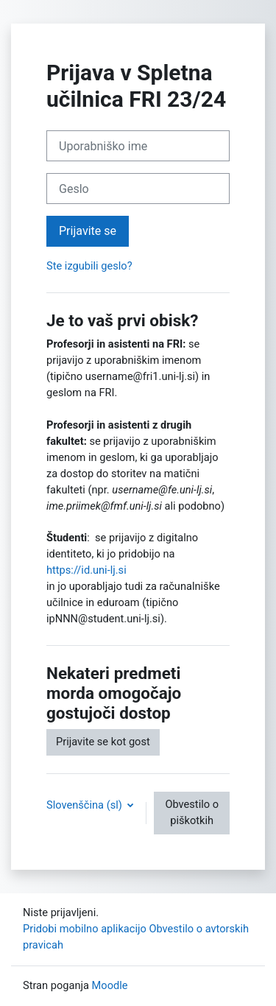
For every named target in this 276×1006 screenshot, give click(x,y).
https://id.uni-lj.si (86, 570)
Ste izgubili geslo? (89, 265)
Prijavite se (87, 231)
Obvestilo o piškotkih (192, 812)
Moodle (110, 985)
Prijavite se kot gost (103, 741)
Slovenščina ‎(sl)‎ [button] (85, 805)
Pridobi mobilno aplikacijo (84, 928)
